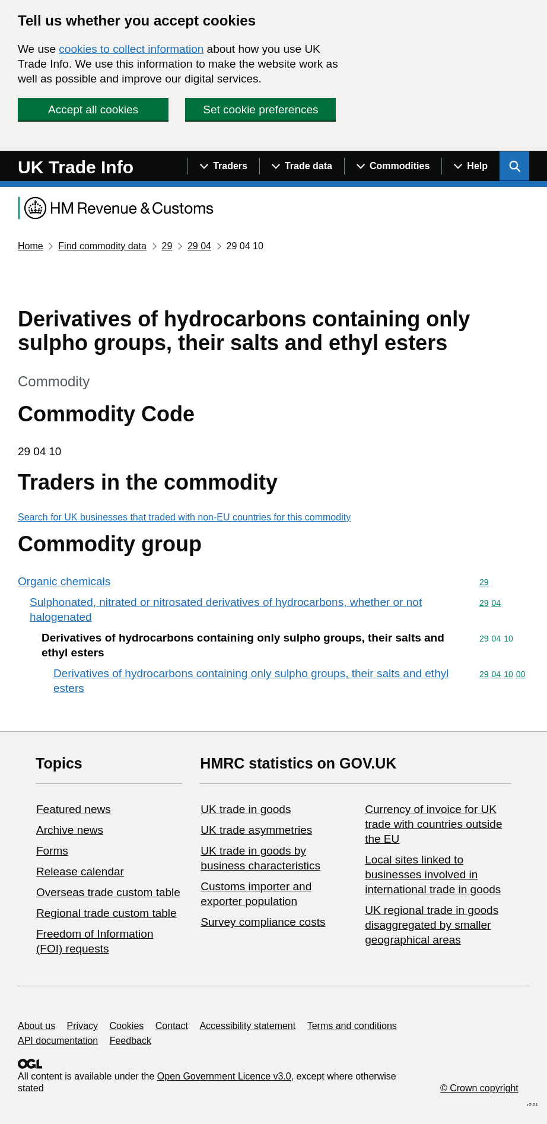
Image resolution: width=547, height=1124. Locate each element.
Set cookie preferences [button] (260, 109)
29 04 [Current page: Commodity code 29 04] (199, 246)
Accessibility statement (247, 1026)
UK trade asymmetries (256, 830)
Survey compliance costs (263, 922)
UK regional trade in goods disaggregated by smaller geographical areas (431, 925)
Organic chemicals (64, 581)
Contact (171, 1026)
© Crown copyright (479, 1088)
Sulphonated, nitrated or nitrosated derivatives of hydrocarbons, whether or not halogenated (226, 609)
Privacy (82, 1026)
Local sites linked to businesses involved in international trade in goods (433, 874)
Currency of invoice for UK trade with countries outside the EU (433, 824)
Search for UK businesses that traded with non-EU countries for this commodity (184, 517)
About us (36, 1026)
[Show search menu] (514, 166)
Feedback (130, 1041)
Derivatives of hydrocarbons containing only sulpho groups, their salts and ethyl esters (251, 680)
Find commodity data (102, 246)
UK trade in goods (246, 809)
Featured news (73, 809)
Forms (52, 850)
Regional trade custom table (106, 913)
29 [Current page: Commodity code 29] (166, 246)
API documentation (58, 1041)
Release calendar (80, 871)
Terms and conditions (352, 1026)
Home (30, 246)
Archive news (69, 830)
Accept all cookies (93, 109)
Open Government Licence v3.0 (224, 1076)
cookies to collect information (131, 49)
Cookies (127, 1026)
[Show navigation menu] (223, 166)
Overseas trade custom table (108, 892)
